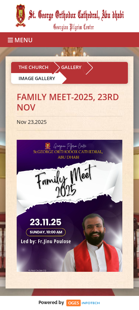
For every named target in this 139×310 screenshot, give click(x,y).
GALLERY (71, 67)
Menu (20, 40)
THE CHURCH (34, 67)
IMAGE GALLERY (37, 78)
